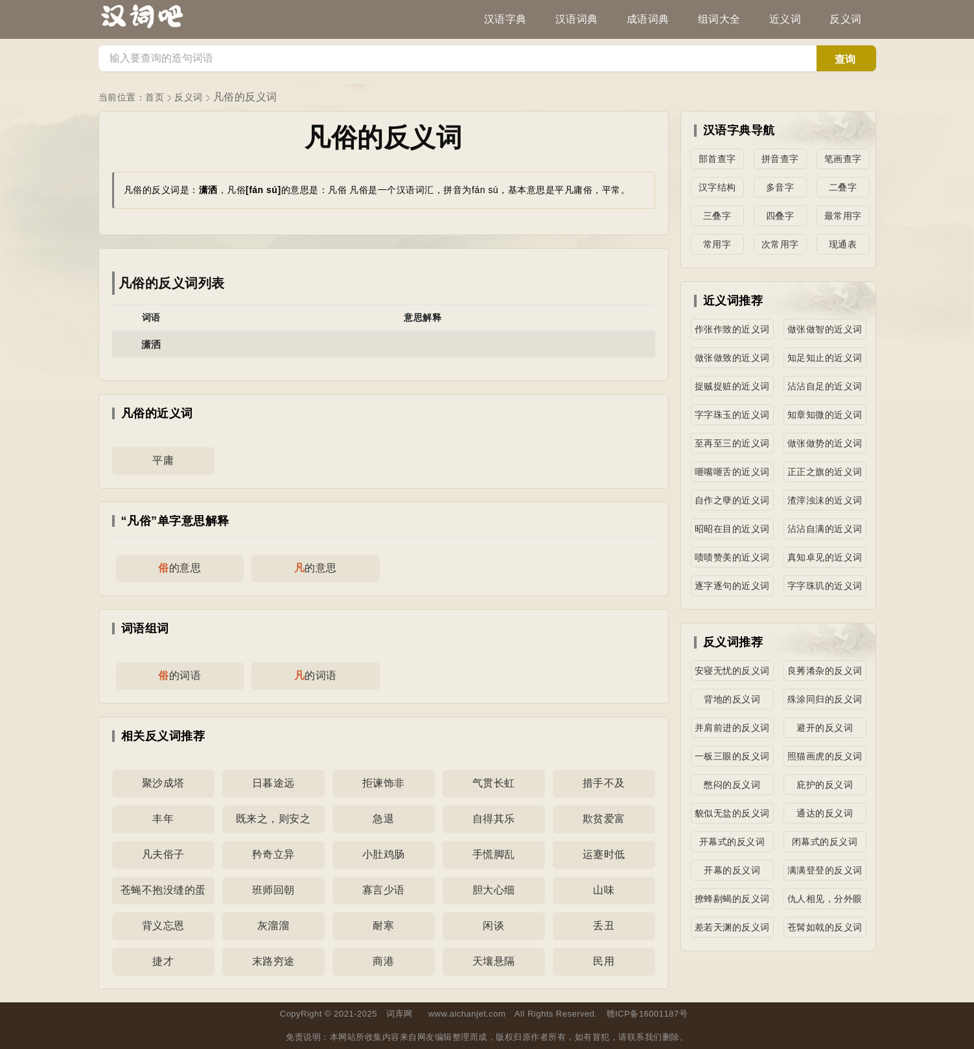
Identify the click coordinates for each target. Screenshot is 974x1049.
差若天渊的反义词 (732, 927)
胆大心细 (493, 889)
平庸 (163, 460)
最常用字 (843, 216)
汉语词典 (576, 19)
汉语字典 (505, 19)
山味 (603, 889)
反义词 (845, 19)
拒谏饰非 (383, 783)
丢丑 (603, 925)
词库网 (399, 1014)
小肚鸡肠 (383, 854)
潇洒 (151, 344)
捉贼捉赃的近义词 (732, 386)
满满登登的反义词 (825, 870)
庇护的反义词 (824, 784)
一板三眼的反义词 (732, 756)
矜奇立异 (273, 854)
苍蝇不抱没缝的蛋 (163, 889)
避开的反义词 (824, 727)
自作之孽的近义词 (732, 500)
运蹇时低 (604, 854)
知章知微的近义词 (825, 414)
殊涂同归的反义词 (825, 699)
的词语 (179, 675)
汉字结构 (717, 187)
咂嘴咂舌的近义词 (732, 472)
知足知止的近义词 (825, 357)
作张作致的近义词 (732, 329)
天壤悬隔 (493, 961)
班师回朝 (273, 889)
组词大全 (719, 19)
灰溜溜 (273, 925)
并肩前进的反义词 (732, 727)
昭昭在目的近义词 (732, 529)
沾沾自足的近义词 (825, 386)
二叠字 (843, 187)
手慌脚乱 (493, 854)
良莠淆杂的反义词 (825, 670)
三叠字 (717, 216)
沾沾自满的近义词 (825, 529)
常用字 (717, 244)
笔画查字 (843, 159)
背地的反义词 (732, 699)
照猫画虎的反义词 (825, 756)
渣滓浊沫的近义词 (825, 500)
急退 (383, 818)
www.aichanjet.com (467, 1014)
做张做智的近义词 (825, 329)
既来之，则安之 (273, 818)
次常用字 (780, 244)
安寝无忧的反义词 (732, 670)
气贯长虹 (493, 783)
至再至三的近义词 (732, 443)
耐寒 (383, 925)
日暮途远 (273, 783)
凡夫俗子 (163, 854)
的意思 (179, 567)
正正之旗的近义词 (825, 472)
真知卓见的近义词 (825, 557)
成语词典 (648, 19)
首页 (154, 97)
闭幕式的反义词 (825, 841)
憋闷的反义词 (732, 784)
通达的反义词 (824, 813)
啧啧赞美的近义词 (732, 557)
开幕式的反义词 (732, 841)
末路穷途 (273, 961)
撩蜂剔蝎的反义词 (732, 898)
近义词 (785, 19)
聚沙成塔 (163, 783)
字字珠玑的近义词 (825, 586)
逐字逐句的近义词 (732, 586)
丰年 (163, 818)
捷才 (163, 961)
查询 (845, 59)
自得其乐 (493, 818)
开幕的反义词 (732, 870)
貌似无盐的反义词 (732, 813)
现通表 (843, 244)
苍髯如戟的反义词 (825, 927)
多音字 (780, 187)
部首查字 (717, 159)
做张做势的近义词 (825, 443)
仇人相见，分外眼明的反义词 (825, 901)
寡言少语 (383, 889)
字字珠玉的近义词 (732, 414)
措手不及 (604, 783)
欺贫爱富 (604, 818)
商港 (383, 961)
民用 (603, 961)
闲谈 (493, 925)
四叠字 (780, 216)
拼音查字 (780, 159)
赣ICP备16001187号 (647, 1014)
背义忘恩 (163, 925)
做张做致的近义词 (732, 357)
